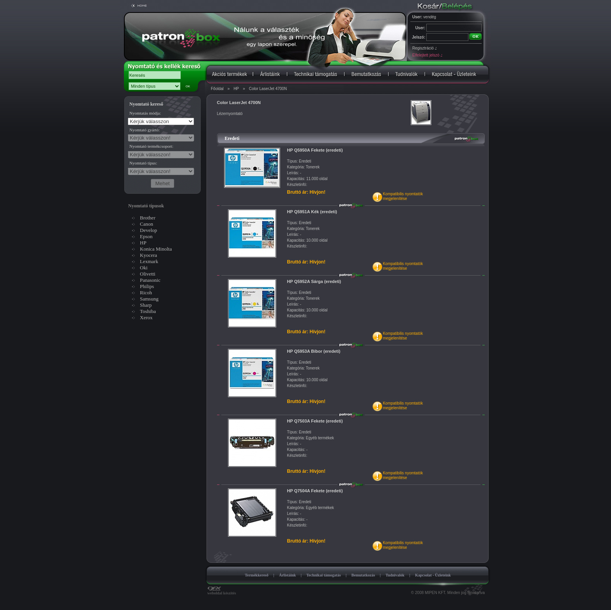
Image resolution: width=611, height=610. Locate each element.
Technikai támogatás (323, 575)
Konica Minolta (156, 249)
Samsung (149, 299)
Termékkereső (256, 575)
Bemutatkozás (363, 575)
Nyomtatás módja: (145, 113)
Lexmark (149, 261)
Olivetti (147, 274)
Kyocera (148, 255)
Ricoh (146, 292)
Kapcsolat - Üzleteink (433, 575)
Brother (147, 218)
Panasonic (150, 280)
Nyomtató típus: (143, 163)
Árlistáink (287, 575)
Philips (147, 286)
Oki (144, 268)
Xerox (146, 317)
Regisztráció (424, 48)
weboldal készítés (221, 591)
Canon (146, 224)
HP (236, 89)
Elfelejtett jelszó (427, 55)
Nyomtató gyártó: (144, 129)
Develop (148, 230)
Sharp (146, 305)
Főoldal (217, 89)
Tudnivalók (394, 575)
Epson (146, 236)
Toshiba (148, 311)
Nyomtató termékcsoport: (151, 146)
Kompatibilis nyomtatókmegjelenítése (403, 196)
